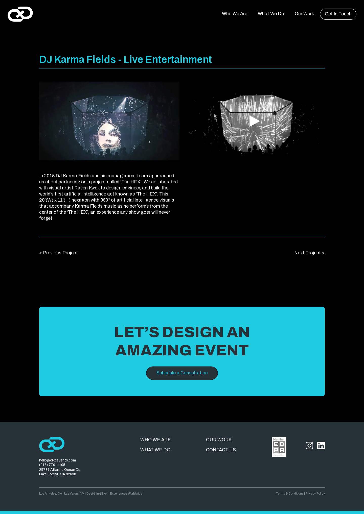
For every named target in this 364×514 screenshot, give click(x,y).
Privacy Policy (315, 493)
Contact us (221, 449)
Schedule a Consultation (182, 372)
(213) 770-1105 (52, 465)
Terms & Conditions (289, 493)
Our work (219, 439)
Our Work (304, 13)
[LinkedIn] (321, 459)
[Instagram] (309, 459)
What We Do (271, 13)
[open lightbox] (109, 121)
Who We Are (234, 13)
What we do (155, 449)
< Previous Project (58, 252)
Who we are (155, 439)
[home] (20, 14)
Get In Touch (338, 13)
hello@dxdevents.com (57, 460)
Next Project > (309, 252)
